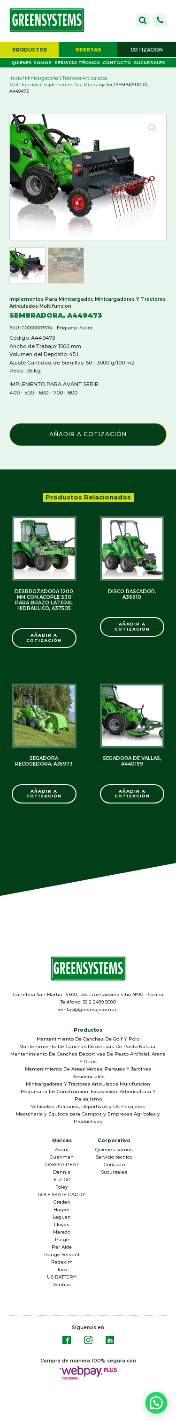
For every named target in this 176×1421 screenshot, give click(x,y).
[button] (160, 20)
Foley (61, 1187)
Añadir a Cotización (88, 434)
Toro (62, 1269)
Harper (62, 1209)
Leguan (62, 1217)
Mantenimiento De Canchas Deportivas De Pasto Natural (88, 1046)
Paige (62, 1239)
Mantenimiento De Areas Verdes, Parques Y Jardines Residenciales (88, 1072)
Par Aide (62, 1247)
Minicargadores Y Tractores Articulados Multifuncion (88, 1084)
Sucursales (149, 62)
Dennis (61, 1172)
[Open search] (142, 20)
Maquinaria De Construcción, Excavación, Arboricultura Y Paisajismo (88, 1095)
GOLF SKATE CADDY (61, 1194)
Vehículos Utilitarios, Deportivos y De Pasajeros (88, 1106)
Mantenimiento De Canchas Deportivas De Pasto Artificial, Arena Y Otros (88, 1057)
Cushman (62, 1157)
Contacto (117, 62)
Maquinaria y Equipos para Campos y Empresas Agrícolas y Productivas (88, 1117)
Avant (86, 328)
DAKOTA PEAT (61, 1164)
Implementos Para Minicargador (77, 84)
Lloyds (61, 1224)
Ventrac (62, 1284)
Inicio (15, 78)
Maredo (61, 1232)
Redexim (62, 1262)
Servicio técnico (77, 62)
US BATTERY (62, 1277)
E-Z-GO (62, 1179)
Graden (62, 1202)
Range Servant (62, 1254)
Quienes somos (31, 62)
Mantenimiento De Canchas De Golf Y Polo (88, 1039)
